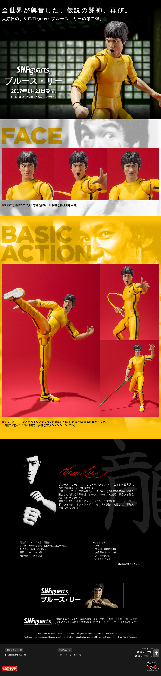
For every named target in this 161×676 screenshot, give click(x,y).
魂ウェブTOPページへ (149, 652)
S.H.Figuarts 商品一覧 (17, 655)
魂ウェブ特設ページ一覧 (148, 656)
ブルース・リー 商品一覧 (70, 655)
